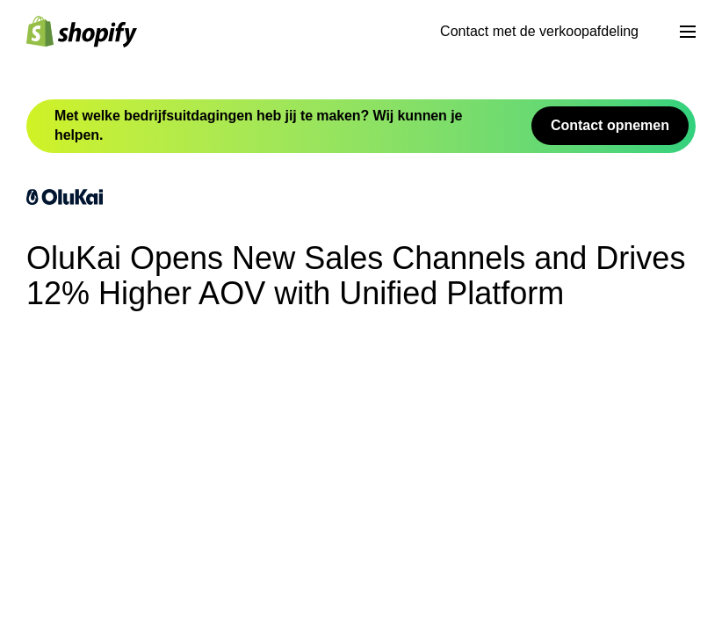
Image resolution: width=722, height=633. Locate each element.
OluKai (147, 571)
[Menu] (688, 32)
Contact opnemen (610, 125)
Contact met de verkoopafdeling (539, 31)
